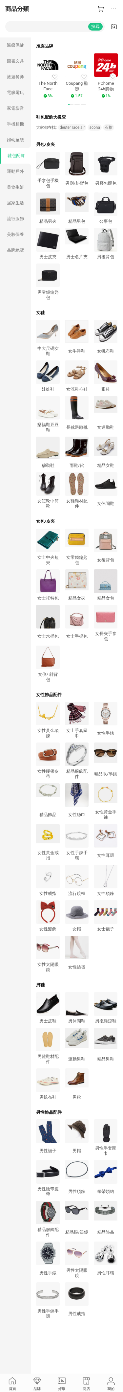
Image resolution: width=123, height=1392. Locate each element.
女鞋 (40, 312)
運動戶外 (15, 171)
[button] (70, 104)
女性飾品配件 (49, 694)
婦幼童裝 (15, 139)
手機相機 (15, 124)
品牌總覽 (15, 250)
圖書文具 (15, 60)
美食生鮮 (15, 187)
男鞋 (40, 984)
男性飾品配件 (49, 1112)
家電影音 (15, 108)
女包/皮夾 (45, 521)
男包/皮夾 (45, 144)
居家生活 (15, 202)
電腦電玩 (15, 92)
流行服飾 (15, 218)
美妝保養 (15, 234)
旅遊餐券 (15, 76)
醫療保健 (15, 45)
